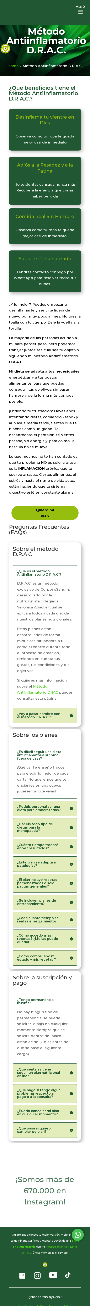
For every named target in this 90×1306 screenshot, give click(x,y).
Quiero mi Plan (45, 513)
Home (13, 66)
